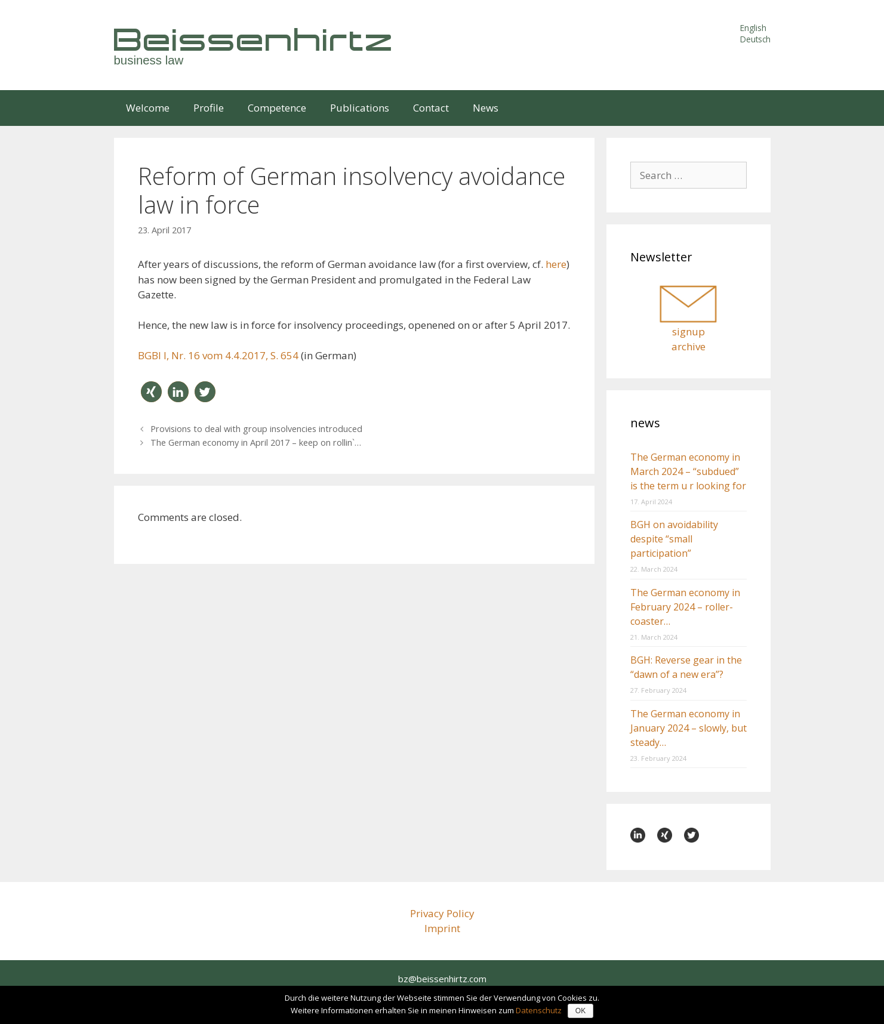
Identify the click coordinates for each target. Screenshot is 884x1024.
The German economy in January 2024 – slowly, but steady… (688, 728)
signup (688, 331)
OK (580, 1011)
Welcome (148, 108)
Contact (431, 108)
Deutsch (755, 39)
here (556, 264)
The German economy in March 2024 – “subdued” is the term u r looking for (688, 471)
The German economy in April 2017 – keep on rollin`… (255, 442)
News (485, 108)
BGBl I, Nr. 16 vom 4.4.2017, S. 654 (218, 355)
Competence (277, 108)
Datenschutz (539, 1010)
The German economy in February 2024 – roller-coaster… (685, 607)
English (753, 27)
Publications (359, 108)
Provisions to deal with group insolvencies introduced (256, 428)
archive (689, 346)
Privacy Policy (442, 913)
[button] (151, 391)
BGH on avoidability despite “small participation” (674, 539)
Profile (208, 108)
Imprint (442, 928)
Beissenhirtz (254, 39)
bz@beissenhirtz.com (442, 979)
